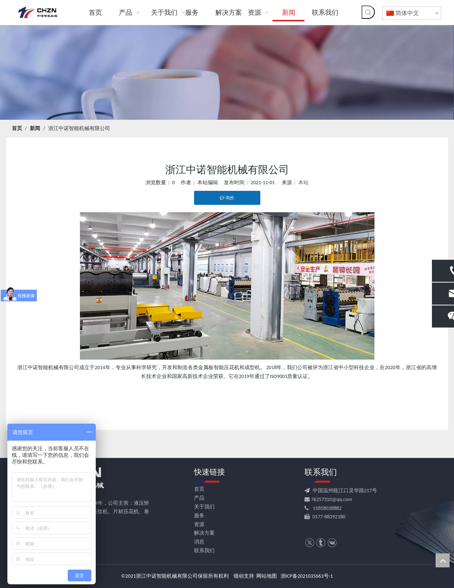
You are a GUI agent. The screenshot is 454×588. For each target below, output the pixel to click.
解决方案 (204, 533)
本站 (303, 182)
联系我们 (204, 550)
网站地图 (266, 576)
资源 (199, 524)
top (443, 560)
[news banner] (227, 72)
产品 (199, 498)
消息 (199, 542)
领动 (238, 576)
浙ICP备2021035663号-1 (307, 576)
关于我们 (204, 507)
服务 (199, 515)
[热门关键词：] (368, 12)
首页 (199, 489)
